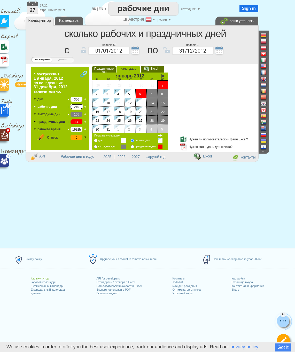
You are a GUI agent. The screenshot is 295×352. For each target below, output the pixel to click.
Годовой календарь (43, 282)
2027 (136, 157)
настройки (238, 278)
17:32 (44, 6)
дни (40, 99)
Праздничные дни (104, 70)
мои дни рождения (184, 286)
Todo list (177, 282)
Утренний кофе (182, 293)
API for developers (108, 278)
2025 (107, 157)
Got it (283, 347)
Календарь (128, 68)
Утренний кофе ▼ (53, 10)
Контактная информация (247, 286)
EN (101, 9)
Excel (152, 68)
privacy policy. (244, 346)
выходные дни (48, 114)
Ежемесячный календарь (47, 286)
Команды (178, 278)
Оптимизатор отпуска (186, 289)
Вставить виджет (107, 293)
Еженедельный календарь (48, 289)
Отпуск (52, 137)
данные (36, 293)
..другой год (155, 157)
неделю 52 (109, 44)
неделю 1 (192, 44)
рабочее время (48, 129)
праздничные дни (51, 122)
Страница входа (242, 282)
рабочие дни (47, 107)
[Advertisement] (214, 99)
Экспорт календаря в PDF (113, 289)
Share (235, 289)
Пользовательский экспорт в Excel (119, 286)
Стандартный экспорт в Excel (115, 282)
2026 (122, 157)
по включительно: (50, 83)
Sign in (249, 8)
